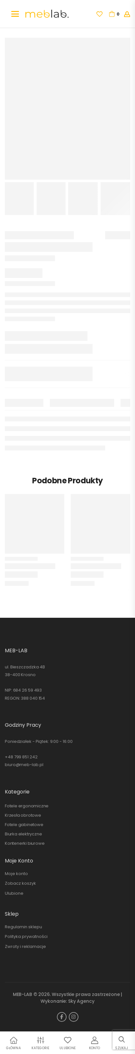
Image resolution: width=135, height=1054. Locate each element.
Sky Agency (81, 1001)
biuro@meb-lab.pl (24, 765)
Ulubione (14, 893)
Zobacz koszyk (20, 883)
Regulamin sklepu (23, 927)
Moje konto (16, 874)
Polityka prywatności (26, 936)
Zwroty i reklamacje (25, 946)
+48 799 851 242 (21, 757)
